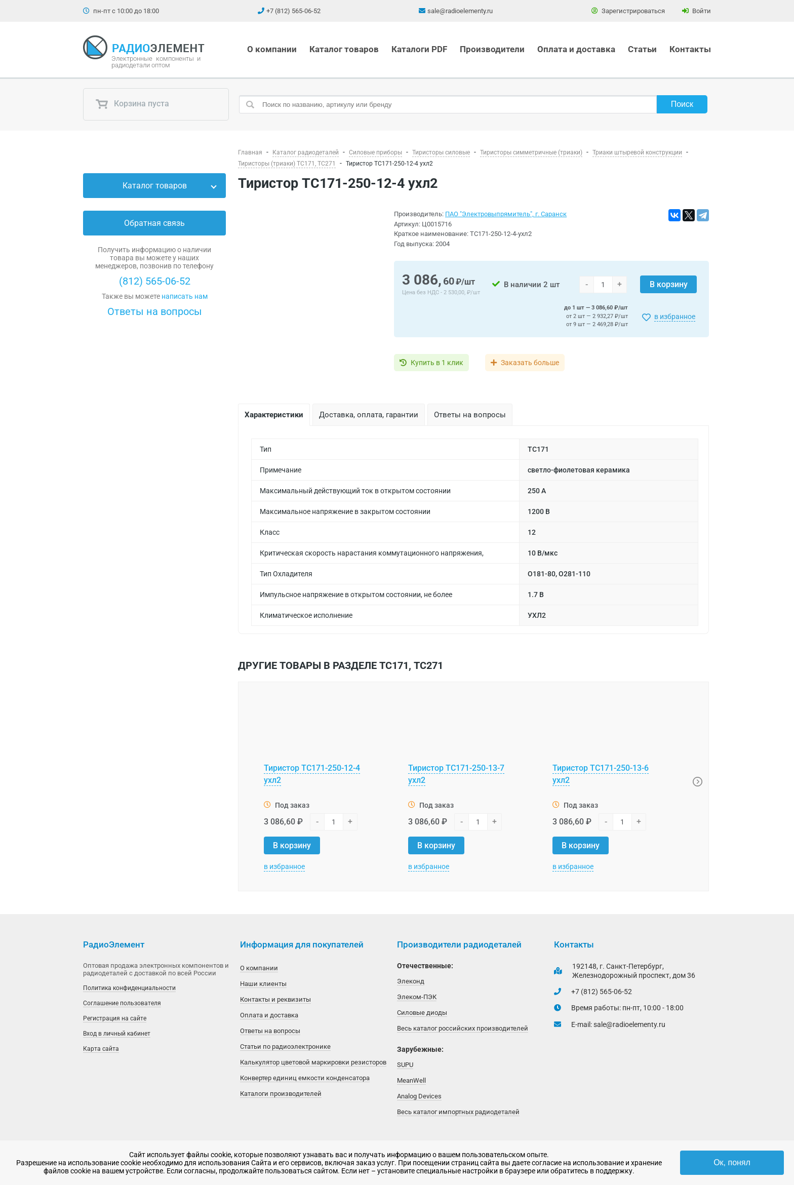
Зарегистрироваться (628, 11)
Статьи (642, 49)
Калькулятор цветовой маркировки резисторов (313, 1062)
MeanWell (411, 1080)
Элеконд (410, 981)
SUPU (405, 1065)
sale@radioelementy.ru (460, 11)
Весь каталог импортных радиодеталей (458, 1112)
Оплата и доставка (576, 49)
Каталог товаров (344, 49)
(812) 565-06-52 (154, 281)
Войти (696, 11)
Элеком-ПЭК (416, 997)
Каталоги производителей (281, 1093)
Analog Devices (419, 1096)
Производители (492, 49)
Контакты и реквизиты (275, 999)
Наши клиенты (263, 984)
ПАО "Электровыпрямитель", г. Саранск (506, 214)
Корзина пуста (132, 104)
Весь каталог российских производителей (462, 1028)
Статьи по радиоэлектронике (285, 1046)
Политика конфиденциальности (129, 988)
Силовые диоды (422, 1012)
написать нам (185, 296)
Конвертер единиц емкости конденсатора (305, 1078)
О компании (272, 49)
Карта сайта (101, 1048)
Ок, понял (731, 1162)
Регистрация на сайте (114, 1018)
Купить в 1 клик (437, 363)
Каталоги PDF (419, 49)
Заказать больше (530, 363)
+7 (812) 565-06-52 (293, 11)
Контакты (690, 49)
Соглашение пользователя (122, 1003)
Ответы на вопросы (154, 311)
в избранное (674, 316)
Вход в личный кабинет (116, 1033)
